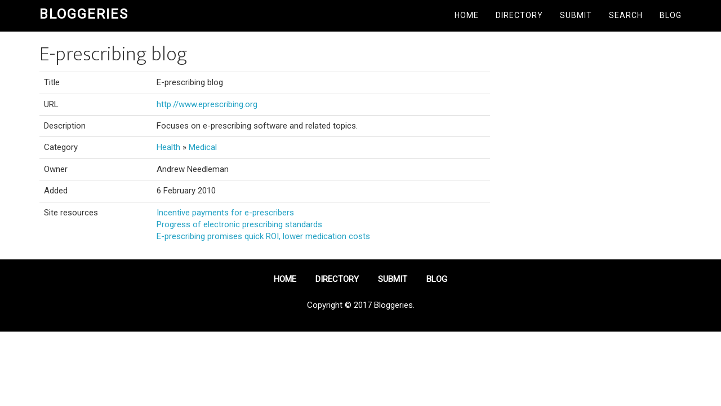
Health (168, 147)
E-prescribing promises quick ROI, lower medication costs (263, 236)
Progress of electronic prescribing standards (239, 224)
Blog (671, 15)
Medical (203, 147)
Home (467, 15)
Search (626, 15)
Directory (519, 15)
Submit (576, 15)
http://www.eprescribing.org (207, 104)
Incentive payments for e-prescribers (225, 213)
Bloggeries (83, 14)
